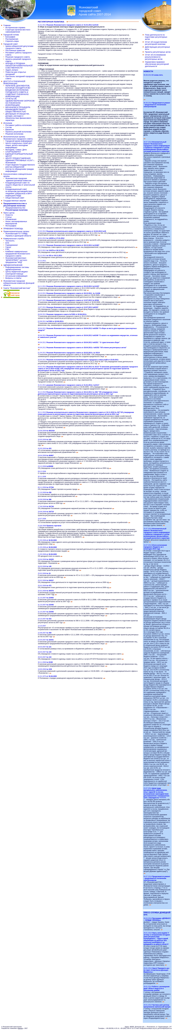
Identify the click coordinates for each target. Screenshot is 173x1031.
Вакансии (9, 129)
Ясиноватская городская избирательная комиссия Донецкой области (18, 283)
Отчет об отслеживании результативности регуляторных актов (155, 57)
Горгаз (8, 247)
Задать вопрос (11, 70)
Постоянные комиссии (15, 50)
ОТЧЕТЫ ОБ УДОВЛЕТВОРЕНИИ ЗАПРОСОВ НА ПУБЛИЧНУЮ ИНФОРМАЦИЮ (19, 102)
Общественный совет (14, 198)
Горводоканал (11, 245)
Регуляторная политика (16, 210)
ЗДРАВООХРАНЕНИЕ (13, 265)
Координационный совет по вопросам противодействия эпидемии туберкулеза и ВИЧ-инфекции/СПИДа (18, 192)
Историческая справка (15, 27)
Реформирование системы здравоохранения (17, 268)
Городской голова (11, 35)
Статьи (8, 217)
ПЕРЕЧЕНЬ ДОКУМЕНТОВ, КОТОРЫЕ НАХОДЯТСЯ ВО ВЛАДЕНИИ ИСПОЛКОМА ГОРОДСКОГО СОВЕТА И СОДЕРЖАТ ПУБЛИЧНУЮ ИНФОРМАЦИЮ (17, 91)
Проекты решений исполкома (18, 132)
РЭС (7, 249)
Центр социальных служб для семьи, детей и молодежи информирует (18, 145)
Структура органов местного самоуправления (17, 31)
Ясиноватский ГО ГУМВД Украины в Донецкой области (18, 234)
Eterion (20, 1028)
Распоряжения (11, 39)
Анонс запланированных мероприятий (16, 222)
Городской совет (10, 44)
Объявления (10, 219)
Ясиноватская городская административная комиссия (18, 179)
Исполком (7, 123)
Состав (8, 127)
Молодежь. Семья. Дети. (16, 150)
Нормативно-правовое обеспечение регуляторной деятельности (157, 64)
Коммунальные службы (13, 238)
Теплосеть (9, 241)
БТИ (7, 243)
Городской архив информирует (19, 141)
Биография (10, 37)
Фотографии (10, 226)
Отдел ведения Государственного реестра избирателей (20, 166)
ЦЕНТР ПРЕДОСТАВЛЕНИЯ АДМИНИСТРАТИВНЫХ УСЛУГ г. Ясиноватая (19, 160)
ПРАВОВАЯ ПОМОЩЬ (13, 228)
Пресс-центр (8, 213)
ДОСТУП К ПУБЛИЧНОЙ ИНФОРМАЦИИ (14, 82)
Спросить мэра (12, 41)
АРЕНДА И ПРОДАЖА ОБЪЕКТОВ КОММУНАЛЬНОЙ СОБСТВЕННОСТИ (19, 65)
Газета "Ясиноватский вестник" (16, 288)
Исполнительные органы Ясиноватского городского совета (18, 138)
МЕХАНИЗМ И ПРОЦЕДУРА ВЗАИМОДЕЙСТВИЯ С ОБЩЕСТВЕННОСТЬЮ (17, 109)
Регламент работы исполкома (18, 125)
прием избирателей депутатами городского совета (19, 47)
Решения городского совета (17, 57)
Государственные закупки (14, 201)
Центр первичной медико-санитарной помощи (16, 273)
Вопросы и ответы (13, 278)
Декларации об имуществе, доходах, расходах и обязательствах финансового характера (18, 117)
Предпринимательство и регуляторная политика (15, 204)
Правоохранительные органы (16, 231)
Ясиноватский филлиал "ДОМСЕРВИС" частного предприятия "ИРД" (16, 260)
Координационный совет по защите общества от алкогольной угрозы (20, 185)
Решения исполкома (14, 134)
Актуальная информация (16, 276)
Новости (9, 215)
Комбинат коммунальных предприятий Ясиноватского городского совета (17, 253)
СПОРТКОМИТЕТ (13, 152)
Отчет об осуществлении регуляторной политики (156, 43)
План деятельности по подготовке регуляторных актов (156, 37)
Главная (7, 25)
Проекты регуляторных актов (157, 52)
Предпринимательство (15, 208)
